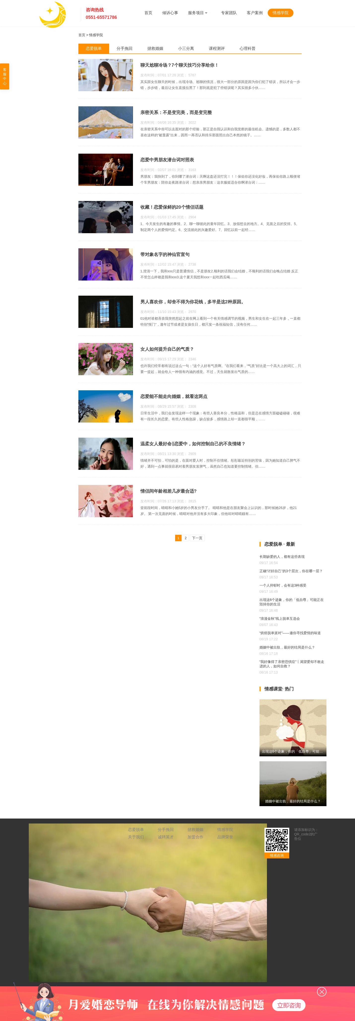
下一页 (197, 538)
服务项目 (199, 13)
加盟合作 (195, 837)
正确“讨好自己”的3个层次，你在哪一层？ (291, 571)
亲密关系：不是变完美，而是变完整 (176, 112)
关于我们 (136, 837)
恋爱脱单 (136, 829)
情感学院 (281, 13)
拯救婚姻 (195, 829)
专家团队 (229, 13)
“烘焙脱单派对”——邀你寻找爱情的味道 (290, 633)
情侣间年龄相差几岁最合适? (168, 491)
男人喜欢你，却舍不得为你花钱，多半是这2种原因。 (193, 301)
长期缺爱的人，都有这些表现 (282, 557)
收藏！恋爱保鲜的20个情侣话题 (171, 207)
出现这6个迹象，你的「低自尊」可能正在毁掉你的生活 (304, 751)
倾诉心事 (170, 13)
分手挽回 (166, 829)
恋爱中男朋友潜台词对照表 (167, 159)
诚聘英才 (166, 837)
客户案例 (255, 13)
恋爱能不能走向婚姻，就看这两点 (173, 396)
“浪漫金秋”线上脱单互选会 (279, 619)
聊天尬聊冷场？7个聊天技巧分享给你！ (179, 65)
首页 (148, 13)
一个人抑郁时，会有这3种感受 (283, 585)
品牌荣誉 (225, 837)
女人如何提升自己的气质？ (167, 349)
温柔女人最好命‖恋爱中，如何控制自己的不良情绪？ (193, 443)
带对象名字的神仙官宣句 (165, 254)
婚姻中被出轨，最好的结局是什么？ (287, 647)
